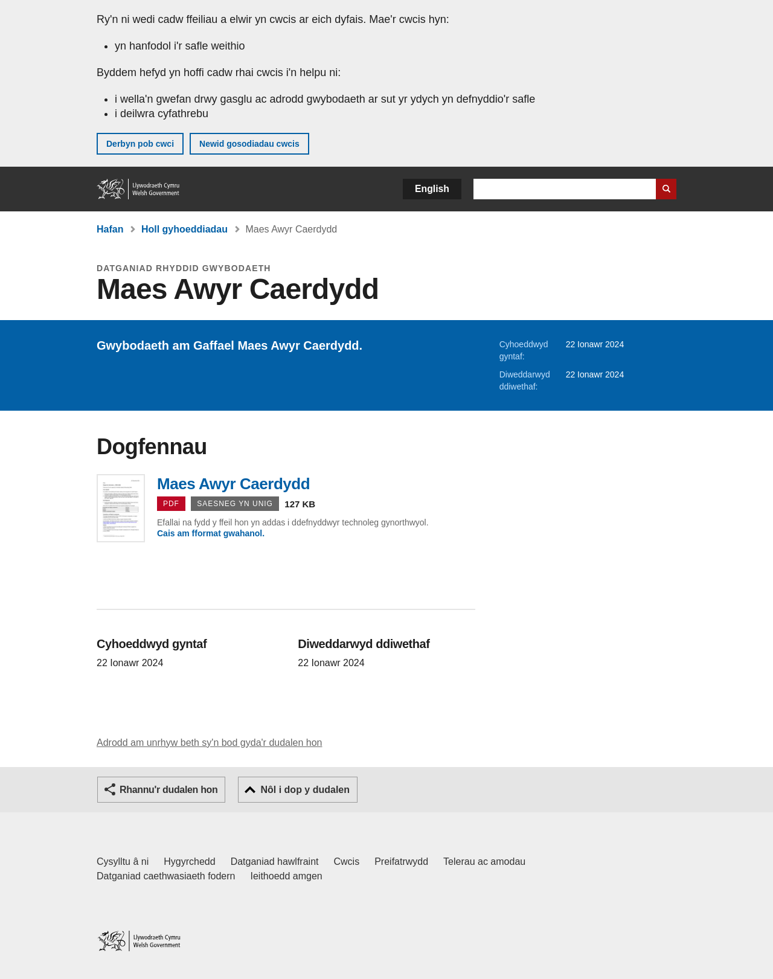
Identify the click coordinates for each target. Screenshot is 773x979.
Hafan (110, 229)
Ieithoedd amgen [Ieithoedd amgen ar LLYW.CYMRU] (286, 876)
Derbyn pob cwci (140, 144)
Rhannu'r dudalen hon (168, 790)
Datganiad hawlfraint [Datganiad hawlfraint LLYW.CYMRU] (275, 861)
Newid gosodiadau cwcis (249, 144)
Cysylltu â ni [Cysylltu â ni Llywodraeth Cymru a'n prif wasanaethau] (123, 861)
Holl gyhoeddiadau (184, 229)
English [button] (432, 189)
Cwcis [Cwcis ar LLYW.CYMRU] (347, 861)
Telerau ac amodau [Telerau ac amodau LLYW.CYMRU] (484, 861)
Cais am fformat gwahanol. (211, 533)
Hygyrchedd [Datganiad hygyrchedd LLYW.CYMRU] (189, 861)
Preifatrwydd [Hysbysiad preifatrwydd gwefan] (401, 861)
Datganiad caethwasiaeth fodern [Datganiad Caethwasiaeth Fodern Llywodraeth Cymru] (166, 876)
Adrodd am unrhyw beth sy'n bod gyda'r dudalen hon (209, 742)
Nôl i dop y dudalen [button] (305, 790)
